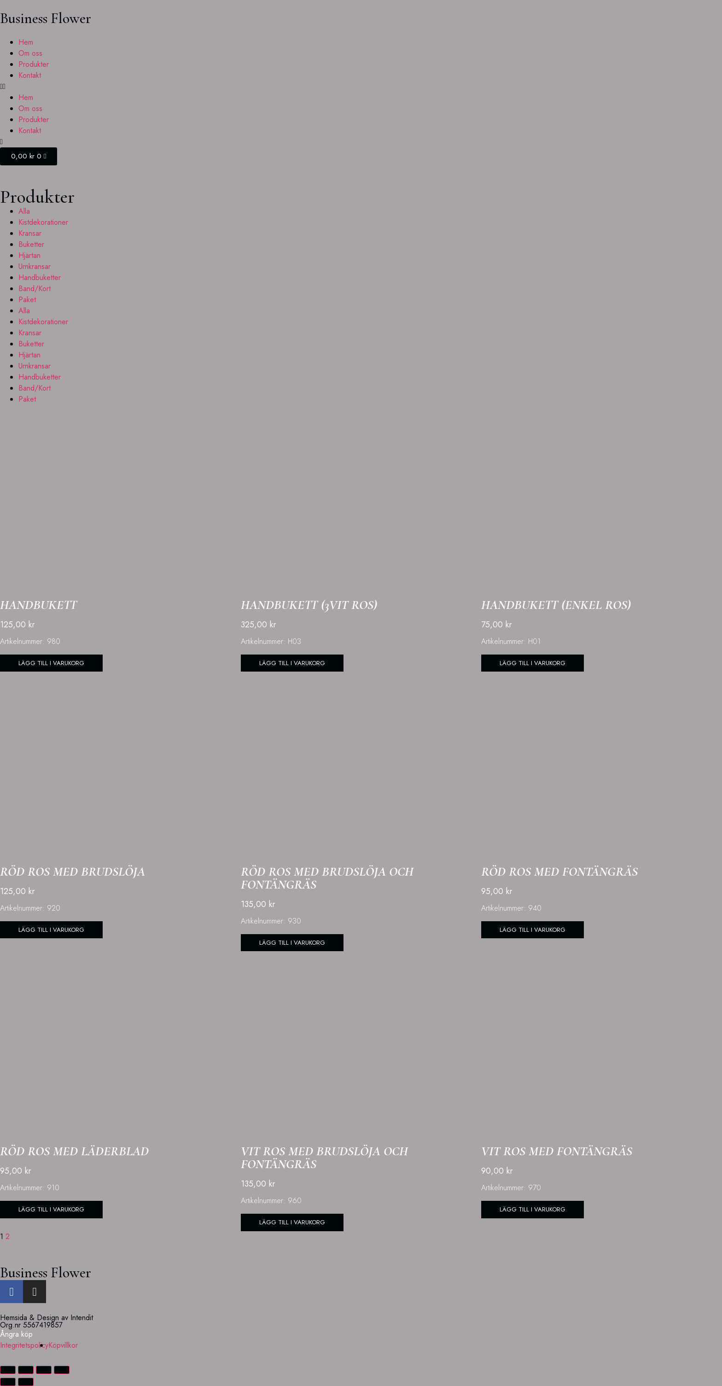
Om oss (30, 53)
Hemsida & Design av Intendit (46, 1317)
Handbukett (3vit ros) (309, 605)
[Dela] (44, 1370)
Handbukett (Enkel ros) (556, 605)
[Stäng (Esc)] (62, 1370)
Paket (27, 299)
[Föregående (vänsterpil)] (8, 1382)
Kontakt (29, 75)
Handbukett (38, 605)
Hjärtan (29, 255)
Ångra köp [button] (16, 1334)
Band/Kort (34, 288)
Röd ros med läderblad (74, 1152)
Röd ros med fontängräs (559, 872)
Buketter (31, 244)
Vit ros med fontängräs (556, 1152)
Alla (24, 211)
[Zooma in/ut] (8, 1370)
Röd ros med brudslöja (72, 872)
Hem (25, 42)
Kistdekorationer (43, 222)
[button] (361, 86)
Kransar (29, 233)
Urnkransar (34, 266)
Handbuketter (39, 277)
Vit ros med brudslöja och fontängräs (324, 1158)
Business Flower (45, 18)
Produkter (33, 64)
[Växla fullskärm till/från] (26, 1370)
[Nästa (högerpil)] (26, 1382)
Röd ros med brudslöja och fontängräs (327, 878)
